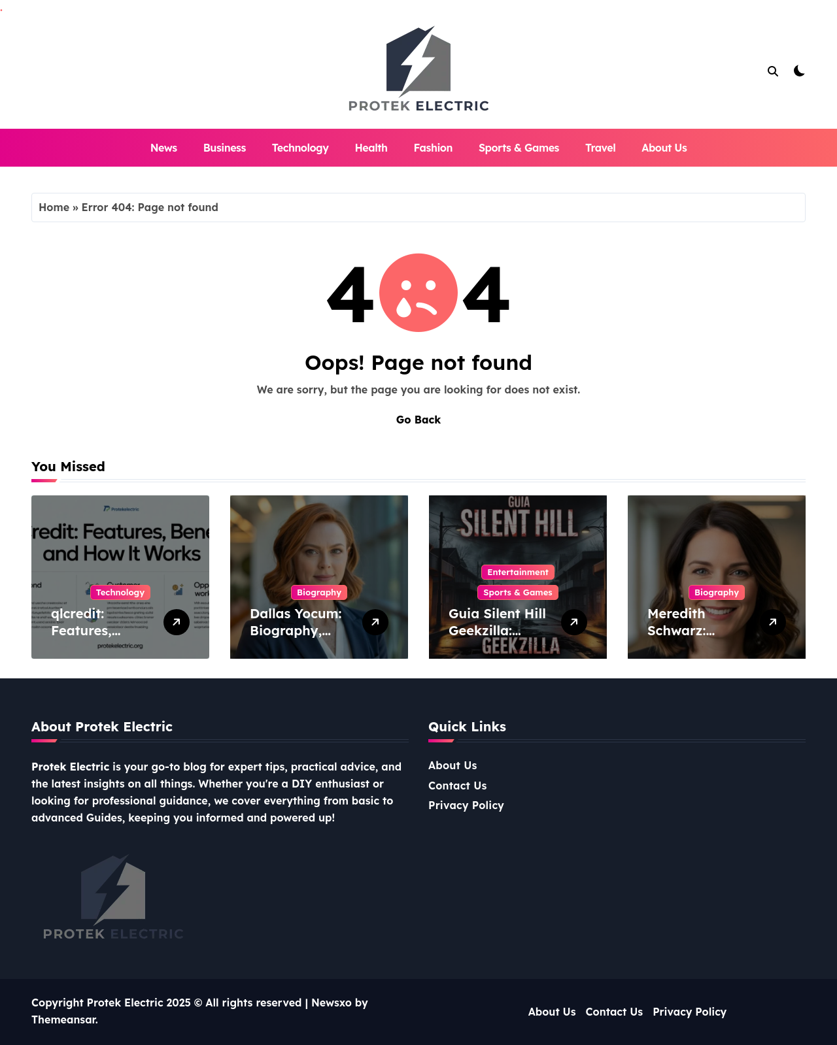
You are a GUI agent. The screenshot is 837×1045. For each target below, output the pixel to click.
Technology (300, 147)
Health (370, 147)
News (163, 147)
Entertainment (518, 572)
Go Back (418, 419)
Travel (600, 147)
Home (54, 207)
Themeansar (63, 1019)
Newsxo (331, 1002)
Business (224, 147)
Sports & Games (519, 147)
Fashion (433, 147)
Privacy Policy (466, 805)
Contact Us (457, 785)
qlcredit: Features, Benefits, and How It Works (96, 638)
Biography (319, 592)
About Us (664, 147)
